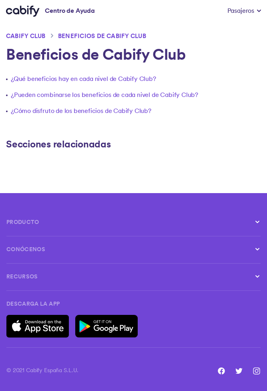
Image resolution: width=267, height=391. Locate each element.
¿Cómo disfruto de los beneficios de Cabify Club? (81, 111)
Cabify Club (26, 37)
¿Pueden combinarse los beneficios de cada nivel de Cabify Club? (104, 95)
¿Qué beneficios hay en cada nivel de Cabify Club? (83, 79)
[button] (244, 11)
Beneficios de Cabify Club (102, 37)
